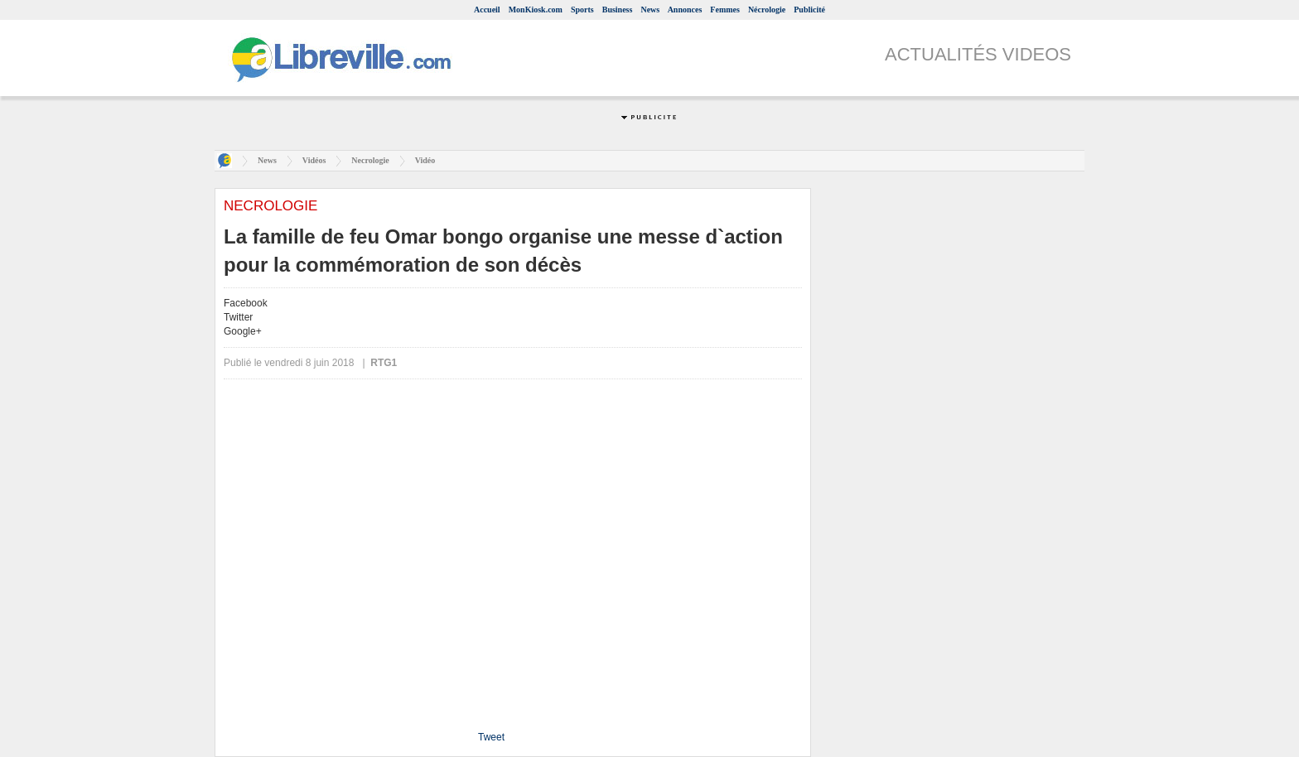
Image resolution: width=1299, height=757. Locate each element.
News (649, 9)
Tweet (491, 737)
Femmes (725, 9)
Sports (582, 9)
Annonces (685, 9)
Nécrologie (766, 9)
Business (617, 9)
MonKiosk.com (536, 9)
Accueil (487, 9)
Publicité (809, 9)
